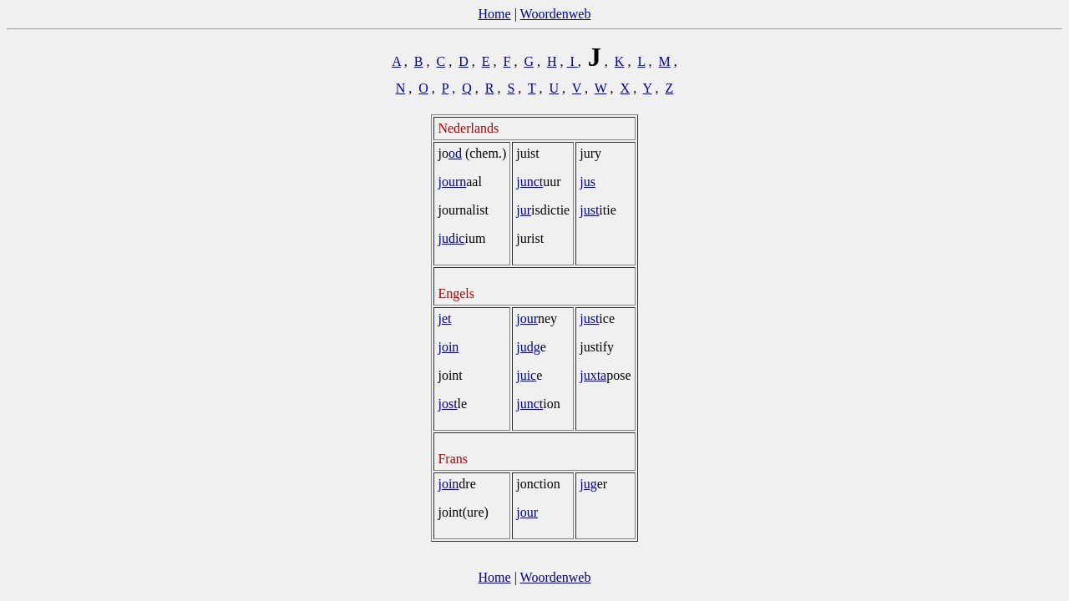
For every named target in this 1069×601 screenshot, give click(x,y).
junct (529, 181)
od (455, 153)
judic (451, 238)
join (448, 347)
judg (528, 347)
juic (526, 375)
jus (587, 181)
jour (527, 318)
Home (495, 14)
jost (447, 403)
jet (444, 318)
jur (523, 210)
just (589, 210)
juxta (593, 375)
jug (588, 484)
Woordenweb (555, 14)
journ (452, 181)
